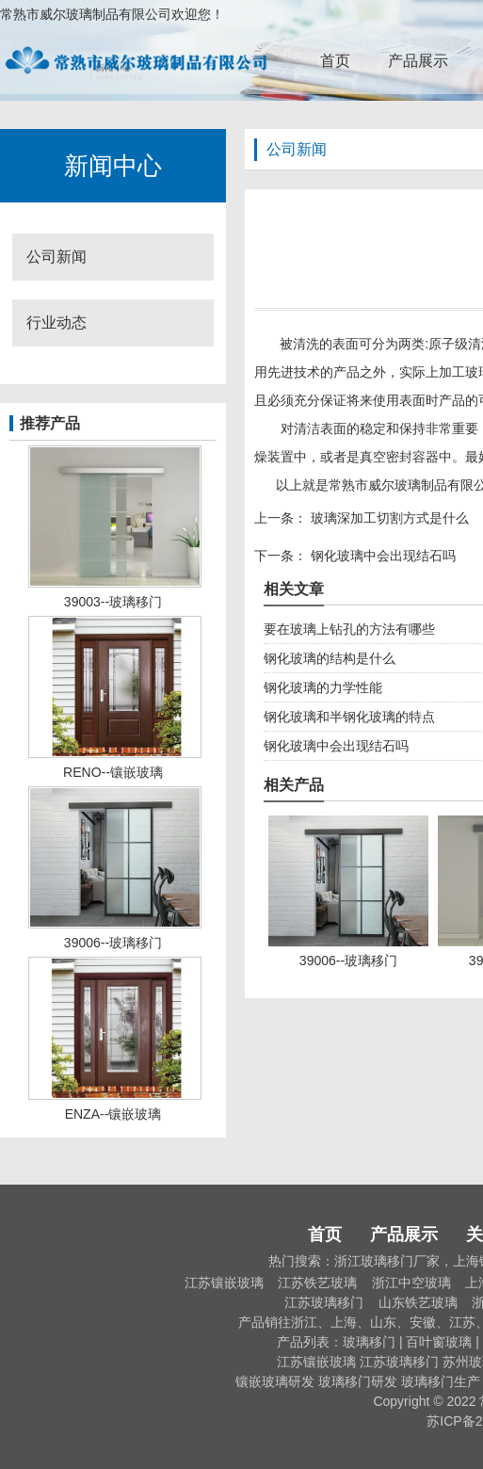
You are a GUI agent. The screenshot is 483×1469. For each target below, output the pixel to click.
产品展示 (418, 61)
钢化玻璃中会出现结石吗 (381, 555)
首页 (335, 61)
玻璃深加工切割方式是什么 (388, 517)
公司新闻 (56, 257)
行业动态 (56, 323)
